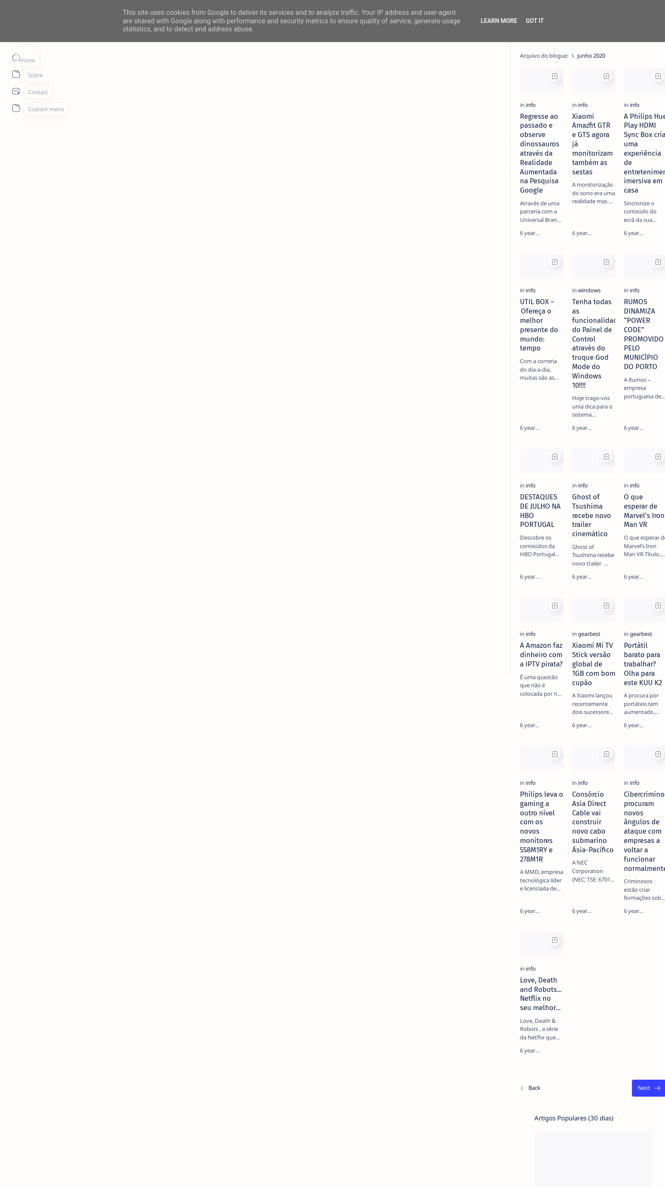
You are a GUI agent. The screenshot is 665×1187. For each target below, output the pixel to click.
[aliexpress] (586, 406)
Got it (534, 20)
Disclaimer (530, 518)
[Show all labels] (520, 490)
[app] (586, 449)
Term (502, 518)
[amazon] (524, 428)
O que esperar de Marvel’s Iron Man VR (413, 517)
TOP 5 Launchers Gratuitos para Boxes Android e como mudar (559, 271)
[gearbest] (234, 673)
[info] (93, 151)
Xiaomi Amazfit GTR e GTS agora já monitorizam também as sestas (271, 167)
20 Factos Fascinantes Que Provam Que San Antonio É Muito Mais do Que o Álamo (562, 228)
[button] (560, 1170)
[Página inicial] (15, 57)
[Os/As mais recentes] (92, 1119)
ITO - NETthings (122, 1170)
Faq (582, 518)
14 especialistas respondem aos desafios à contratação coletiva (559, 164)
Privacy (560, 518)
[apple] (524, 470)
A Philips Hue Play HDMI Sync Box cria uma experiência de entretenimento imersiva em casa (412, 172)
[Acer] (524, 406)
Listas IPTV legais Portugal (551, 303)
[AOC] (524, 449)
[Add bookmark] (199, 76)
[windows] (234, 328)
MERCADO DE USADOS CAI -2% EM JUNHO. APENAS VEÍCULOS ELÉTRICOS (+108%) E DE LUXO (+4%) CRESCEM (562, 345)
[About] (15, 74)
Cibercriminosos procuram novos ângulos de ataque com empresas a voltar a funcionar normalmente (408, 861)
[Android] (541, 254)
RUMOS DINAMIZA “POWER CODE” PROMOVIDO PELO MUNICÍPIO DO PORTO (405, 349)
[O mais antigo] (461, 1119)
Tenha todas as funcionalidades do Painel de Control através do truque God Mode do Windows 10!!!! (273, 349)
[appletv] (586, 470)
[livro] (539, 147)
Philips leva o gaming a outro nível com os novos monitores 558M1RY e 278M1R (145, 857)
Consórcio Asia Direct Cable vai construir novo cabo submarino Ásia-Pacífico (276, 861)
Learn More (499, 20)
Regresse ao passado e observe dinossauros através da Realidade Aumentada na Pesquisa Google (136, 172)
